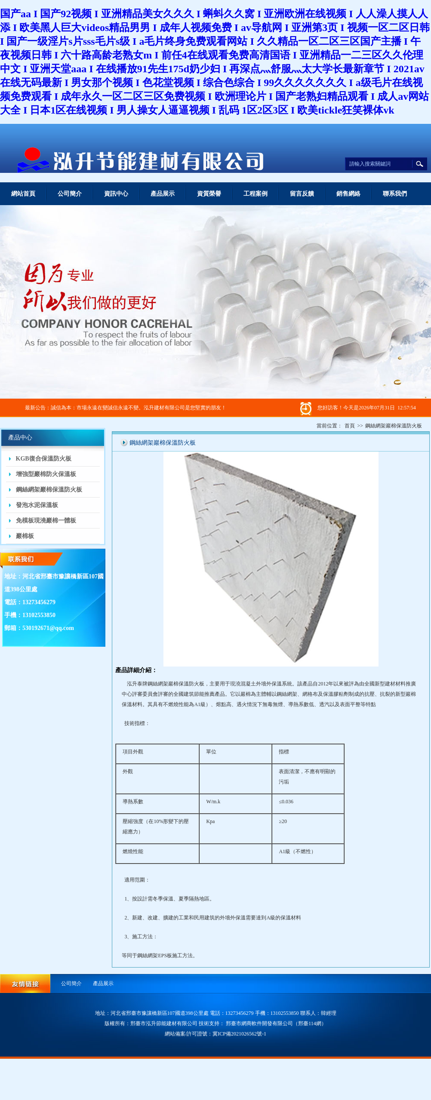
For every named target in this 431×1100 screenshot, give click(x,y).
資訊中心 (116, 194)
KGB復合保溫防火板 (43, 458)
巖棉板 (25, 536)
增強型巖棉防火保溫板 (46, 474)
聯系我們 (395, 194)
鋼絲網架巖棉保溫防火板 (49, 489)
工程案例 (255, 194)
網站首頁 (23, 194)
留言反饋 (302, 194)
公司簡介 (70, 194)
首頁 (350, 426)
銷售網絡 (348, 194)
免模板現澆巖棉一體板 (46, 520)
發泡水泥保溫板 (37, 505)
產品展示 (163, 194)
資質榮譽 (209, 194)
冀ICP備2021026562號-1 (239, 1034)
